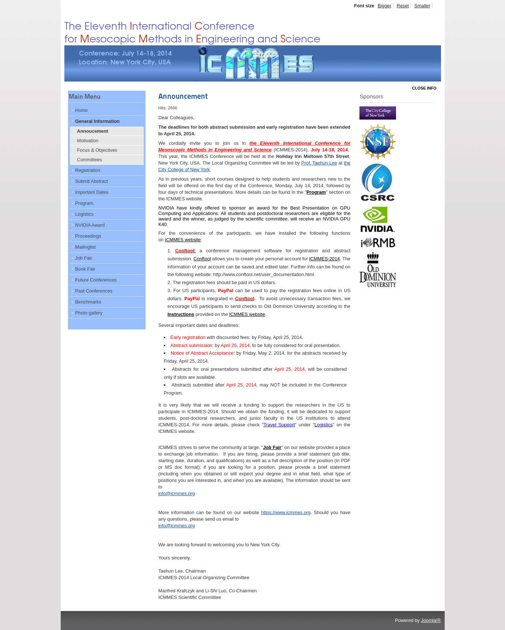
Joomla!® (431, 620)
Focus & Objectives (97, 150)
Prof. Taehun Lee (319, 163)
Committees (89, 159)
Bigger (384, 5)
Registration (87, 170)
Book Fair (85, 269)
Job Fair (83, 258)
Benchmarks (88, 302)
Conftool (202, 258)
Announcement (183, 96)
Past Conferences (94, 291)
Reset (403, 5)
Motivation (87, 140)
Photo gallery (89, 313)
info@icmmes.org (176, 493)
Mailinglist (85, 247)
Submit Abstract (91, 181)
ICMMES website (247, 314)
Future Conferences (96, 280)
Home (81, 110)
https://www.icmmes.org (285, 512)
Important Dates (92, 192)
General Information (97, 121)
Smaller (422, 5)
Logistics (84, 214)
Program (84, 203)
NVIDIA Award (90, 225)
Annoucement (92, 131)
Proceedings (88, 236)
